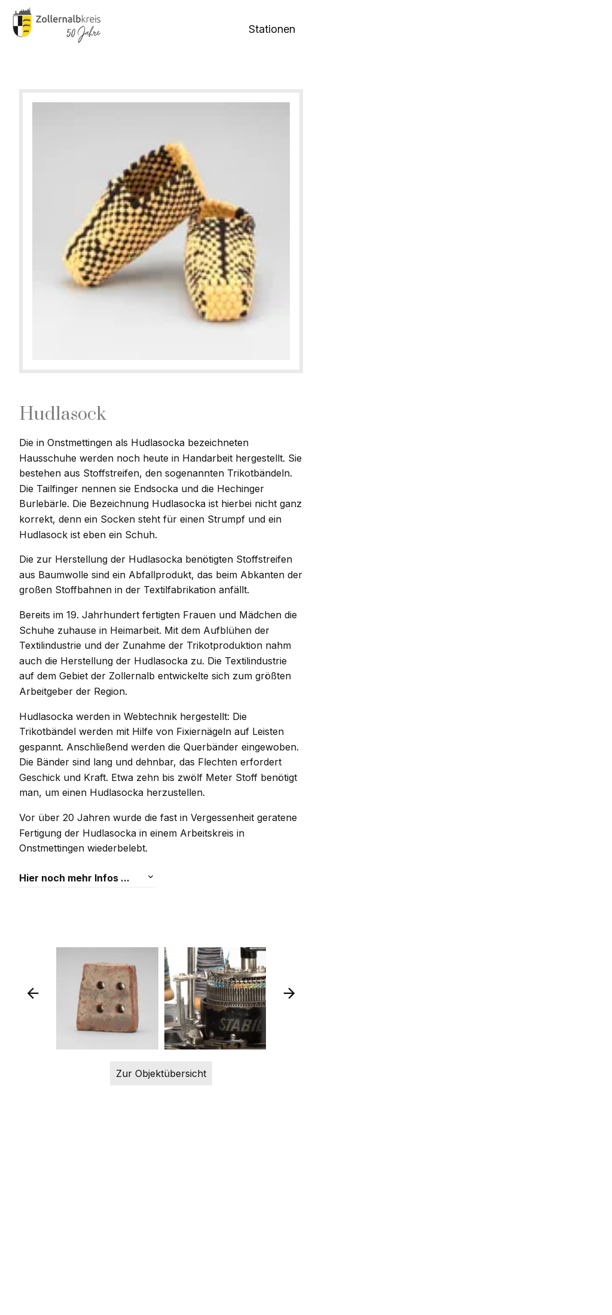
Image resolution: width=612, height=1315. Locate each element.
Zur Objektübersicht (306, 1239)
